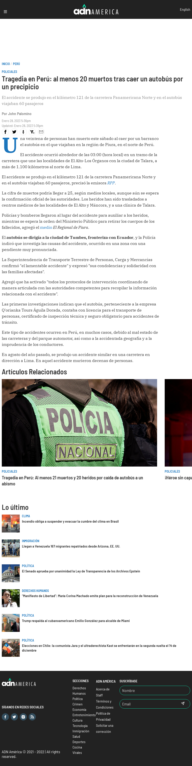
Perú (16, 64)
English (185, 9)
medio (46, 227)
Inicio (6, 64)
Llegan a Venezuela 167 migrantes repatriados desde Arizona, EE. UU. (71, 546)
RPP (111, 182)
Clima (26, 516)
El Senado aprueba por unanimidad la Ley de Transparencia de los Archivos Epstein (81, 571)
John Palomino (20, 113)
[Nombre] (155, 690)
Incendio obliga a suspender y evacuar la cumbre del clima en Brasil (70, 521)
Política (28, 566)
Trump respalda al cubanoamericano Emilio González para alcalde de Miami (76, 620)
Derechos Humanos (35, 591)
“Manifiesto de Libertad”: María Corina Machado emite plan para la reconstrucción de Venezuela (90, 596)
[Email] (148, 703)
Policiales (9, 72)
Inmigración (30, 541)
